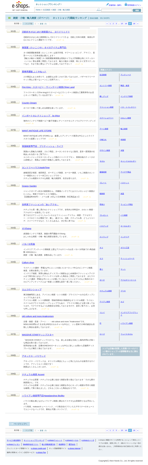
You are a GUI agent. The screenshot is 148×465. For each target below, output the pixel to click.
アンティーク (126, 75)
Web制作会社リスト (31, 444)
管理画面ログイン (132, 5)
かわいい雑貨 (126, 118)
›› (137, 23)
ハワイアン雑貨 (127, 323)
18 (134, 23)
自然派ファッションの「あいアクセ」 (40, 204)
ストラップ (104, 237)
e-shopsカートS (88, 440)
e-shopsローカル (72, 440)
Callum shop (28, 262)
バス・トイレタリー (128, 107)
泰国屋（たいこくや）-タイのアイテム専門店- (44, 47)
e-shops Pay (41, 452)
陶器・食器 (125, 86)
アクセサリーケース (128, 280)
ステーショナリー (106, 118)
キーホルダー (126, 226)
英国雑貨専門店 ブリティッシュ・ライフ (42, 146)
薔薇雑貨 (103, 172)
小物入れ (103, 140)
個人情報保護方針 (49, 444)
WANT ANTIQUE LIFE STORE (37, 130)
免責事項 (62, 444)
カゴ (122, 302)
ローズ (102, 334)
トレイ (102, 313)
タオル (102, 161)
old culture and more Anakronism (38, 316)
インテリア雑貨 (127, 96)
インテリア (125, 237)
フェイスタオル (127, 334)
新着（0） (44, 24)
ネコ (101, 248)
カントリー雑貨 (106, 86)
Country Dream (29, 103)
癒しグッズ (104, 96)
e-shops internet (74, 448)
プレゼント (104, 215)
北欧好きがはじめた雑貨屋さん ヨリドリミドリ (46, 32)
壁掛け (102, 204)
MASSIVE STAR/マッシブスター (38, 334)
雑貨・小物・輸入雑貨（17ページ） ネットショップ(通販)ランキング (50, 18)
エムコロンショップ (31, 289)
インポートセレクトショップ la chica (41, 115)
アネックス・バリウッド (34, 356)
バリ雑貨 (124, 215)
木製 (122, 150)
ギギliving (26, 228)
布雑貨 (123, 140)
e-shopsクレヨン (13, 444)
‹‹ (107, 23)
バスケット (125, 183)
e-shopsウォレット (55, 440)
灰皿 (122, 194)
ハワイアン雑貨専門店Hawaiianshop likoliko (43, 395)
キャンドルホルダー (128, 161)
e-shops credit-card (38, 448)
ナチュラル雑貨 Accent (33, 374)
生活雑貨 (103, 75)
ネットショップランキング (34, 440)
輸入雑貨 (124, 129)
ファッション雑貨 (106, 107)
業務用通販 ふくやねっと (34, 71)
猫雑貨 (102, 194)
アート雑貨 (104, 129)
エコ (101, 259)
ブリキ (123, 291)
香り (101, 269)
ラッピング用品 (127, 204)
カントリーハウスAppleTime (36, 167)
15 (122, 23)
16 (126, 23)
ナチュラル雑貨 (106, 291)
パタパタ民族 (28, 244)
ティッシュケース (127, 259)
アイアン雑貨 (105, 302)
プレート (103, 183)
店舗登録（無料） (114, 5)
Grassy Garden (29, 186)
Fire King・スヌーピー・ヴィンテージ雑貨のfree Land (48, 87)
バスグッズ (104, 226)
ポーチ (102, 280)
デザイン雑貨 (105, 150)
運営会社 (72, 444)
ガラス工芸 (125, 248)
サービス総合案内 (14, 440)
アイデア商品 (126, 172)
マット (123, 269)
